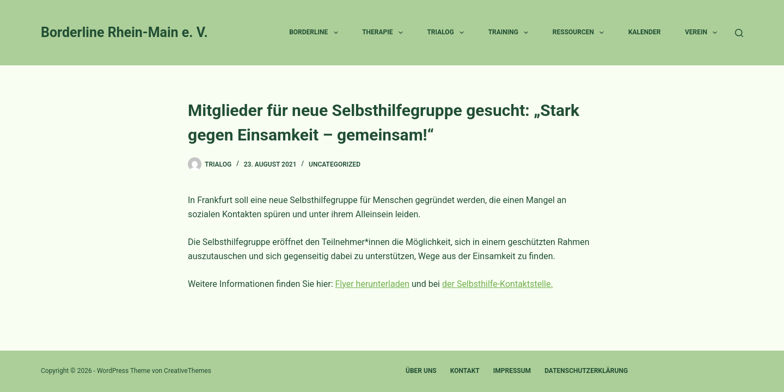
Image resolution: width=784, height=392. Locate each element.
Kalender (644, 32)
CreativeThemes (187, 371)
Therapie (384, 32)
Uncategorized (334, 164)
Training (510, 32)
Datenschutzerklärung (586, 371)
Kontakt (465, 371)
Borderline (315, 32)
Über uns (421, 371)
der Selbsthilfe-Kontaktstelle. (497, 284)
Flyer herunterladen (372, 284)
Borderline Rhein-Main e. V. (124, 32)
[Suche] (739, 33)
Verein (703, 32)
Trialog (447, 32)
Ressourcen (581, 32)
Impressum (512, 371)
